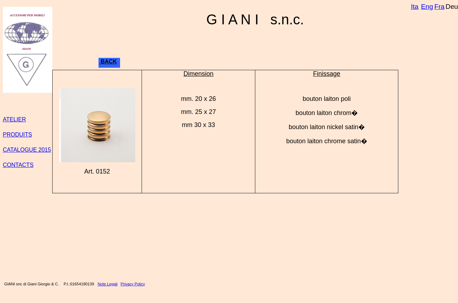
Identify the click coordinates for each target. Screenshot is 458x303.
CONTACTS (18, 165)
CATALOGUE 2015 (27, 150)
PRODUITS (17, 135)
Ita (414, 6)
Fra (439, 6)
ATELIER (14, 119)
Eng (427, 6)
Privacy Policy (133, 284)
